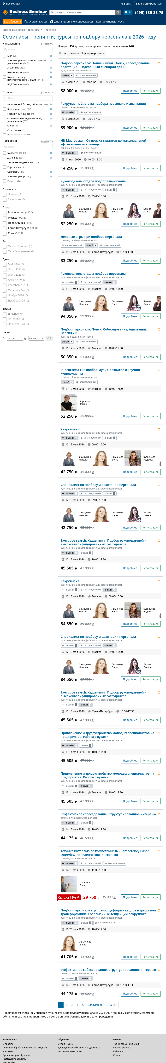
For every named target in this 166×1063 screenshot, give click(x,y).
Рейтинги (118, 1051)
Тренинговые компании (126, 1043)
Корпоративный (86, 75)
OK (49, 338)
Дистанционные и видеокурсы (71, 21)
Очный (67, 75)
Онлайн (69, 112)
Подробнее (130, 90)
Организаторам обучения (16, 1055)
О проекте (8, 1043)
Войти (127, 3)
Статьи (117, 1055)
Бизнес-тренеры (122, 1047)
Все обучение (12, 21)
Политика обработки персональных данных (26, 1047)
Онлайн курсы (35, 21)
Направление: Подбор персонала (83, 53)
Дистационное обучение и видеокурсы (79, 1047)
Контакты (8, 1051)
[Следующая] (95, 1005)
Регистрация (151, 90)
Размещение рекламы (14, 1058)
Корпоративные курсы (110, 21)
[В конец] (112, 1005)
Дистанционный (91, 189)
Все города (13, 3)
